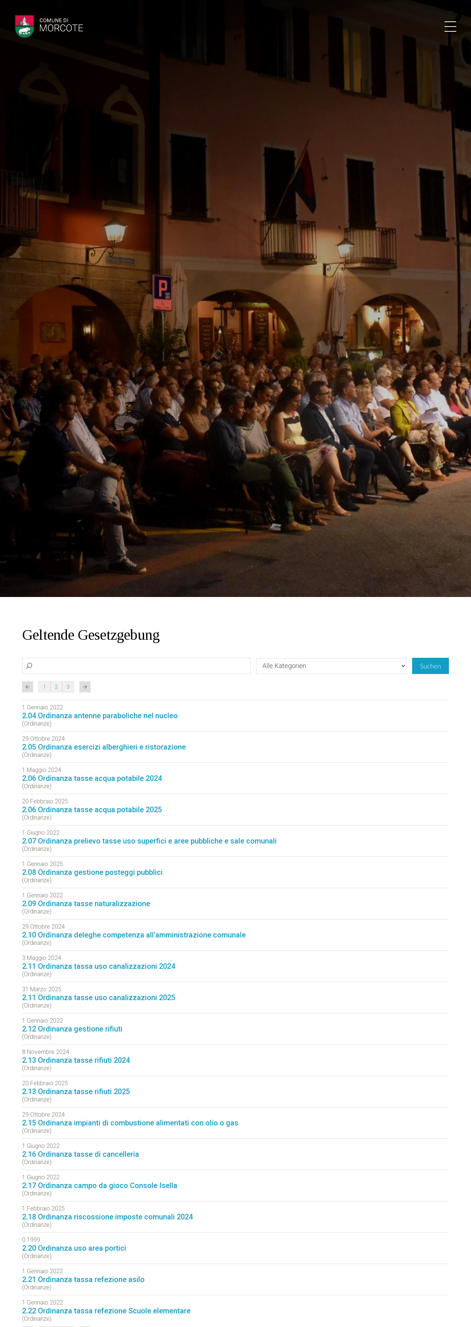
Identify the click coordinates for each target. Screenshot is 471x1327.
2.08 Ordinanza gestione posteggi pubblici (92, 872)
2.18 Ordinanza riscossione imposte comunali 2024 (107, 1216)
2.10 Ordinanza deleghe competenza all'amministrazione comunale (134, 934)
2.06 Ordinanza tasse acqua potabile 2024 (92, 778)
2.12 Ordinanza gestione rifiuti (72, 1028)
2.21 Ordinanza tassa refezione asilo (83, 1279)
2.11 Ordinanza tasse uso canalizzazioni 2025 (98, 997)
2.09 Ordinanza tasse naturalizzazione (86, 903)
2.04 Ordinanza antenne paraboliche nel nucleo (100, 715)
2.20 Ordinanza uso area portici (74, 1248)
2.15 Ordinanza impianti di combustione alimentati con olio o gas (130, 1122)
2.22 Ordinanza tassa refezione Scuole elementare (106, 1310)
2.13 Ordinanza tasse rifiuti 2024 (76, 1060)
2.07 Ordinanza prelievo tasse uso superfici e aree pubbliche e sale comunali (149, 841)
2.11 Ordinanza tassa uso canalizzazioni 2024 (98, 966)
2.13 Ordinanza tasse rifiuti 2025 (76, 1091)
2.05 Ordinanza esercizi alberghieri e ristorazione (104, 747)
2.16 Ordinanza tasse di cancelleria (80, 1154)
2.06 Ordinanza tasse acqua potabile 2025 (92, 809)
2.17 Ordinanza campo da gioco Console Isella (99, 1185)
